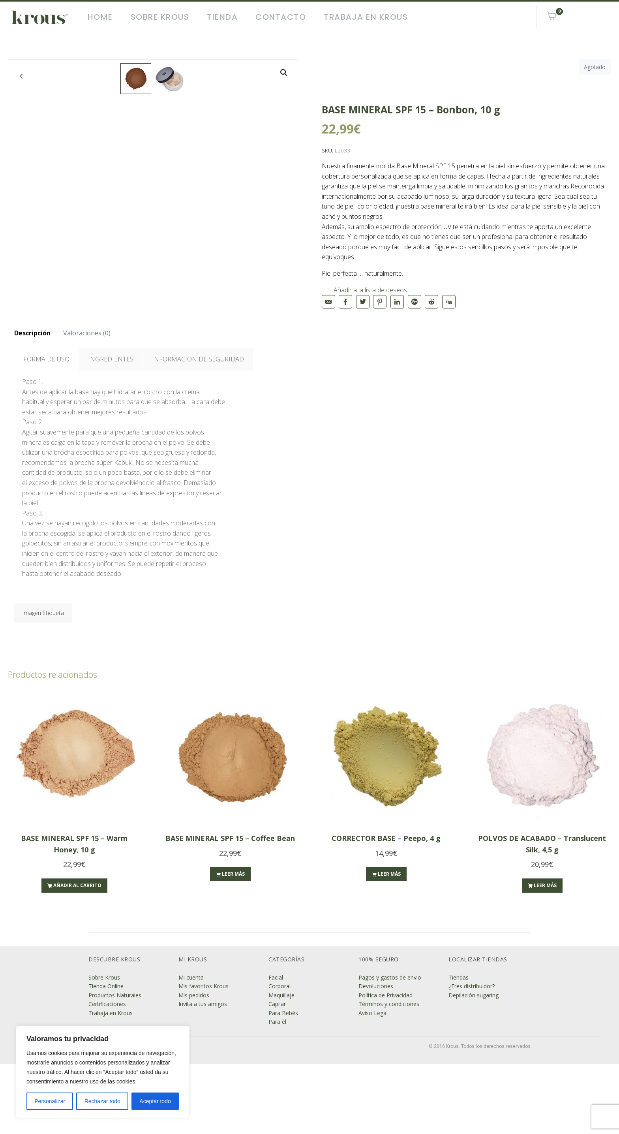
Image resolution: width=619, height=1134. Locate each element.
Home (100, 17)
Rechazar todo (102, 1101)
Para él (277, 1092)
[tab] (32, 403)
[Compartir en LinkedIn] (397, 301)
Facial (275, 1047)
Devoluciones (375, 1057)
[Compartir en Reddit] (431, 301)
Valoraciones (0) (87, 403)
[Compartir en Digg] (449, 301)
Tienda (222, 17)
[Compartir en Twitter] (363, 301)
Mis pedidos (193, 1065)
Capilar (277, 1074)
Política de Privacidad (385, 1065)
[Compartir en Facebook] (345, 301)
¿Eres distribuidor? (471, 1057)
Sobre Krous (160, 17)
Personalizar (49, 1101)
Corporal (279, 1057)
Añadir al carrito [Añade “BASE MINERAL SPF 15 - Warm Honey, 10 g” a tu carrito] (77, 955)
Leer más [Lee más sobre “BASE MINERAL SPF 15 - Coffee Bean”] (233, 944)
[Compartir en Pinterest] (379, 301)
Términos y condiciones (388, 1074)
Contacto (280, 17)
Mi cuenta (191, 1047)
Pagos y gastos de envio (389, 1047)
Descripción (32, 403)
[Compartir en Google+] (414, 301)
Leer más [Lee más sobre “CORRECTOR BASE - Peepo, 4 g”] (389, 944)
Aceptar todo (155, 1101)
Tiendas (458, 1047)
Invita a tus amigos (202, 1074)
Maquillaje (281, 1065)
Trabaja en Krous (366, 17)
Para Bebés (283, 1083)
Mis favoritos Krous (203, 1057)
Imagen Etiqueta (43, 683)
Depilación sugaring (473, 1065)
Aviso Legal (373, 1083)
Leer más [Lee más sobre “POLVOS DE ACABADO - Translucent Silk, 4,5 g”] (545, 955)
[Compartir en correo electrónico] (328, 301)
